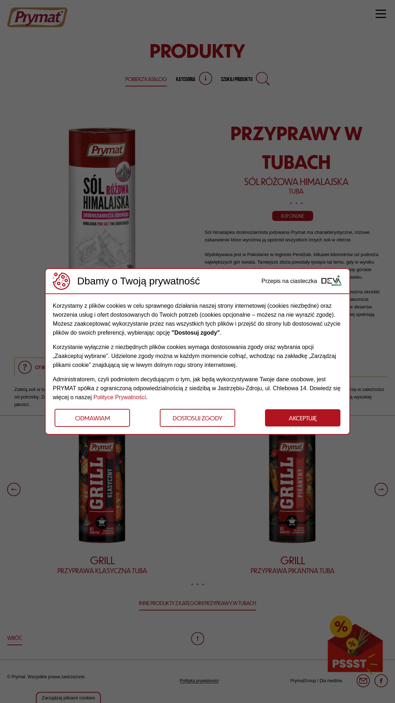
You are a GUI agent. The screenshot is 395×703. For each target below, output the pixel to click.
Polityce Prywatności (119, 397)
